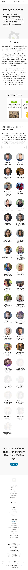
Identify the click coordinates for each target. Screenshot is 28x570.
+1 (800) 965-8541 (14, 550)
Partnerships (14, 525)
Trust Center (23, 562)
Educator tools (14, 491)
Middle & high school (14, 489)
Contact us (14, 515)
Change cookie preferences (14, 565)
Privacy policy (4, 562)
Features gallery (14, 493)
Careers (14, 529)
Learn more (14, 464)
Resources (14, 502)
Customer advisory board (14, 527)
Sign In (15, 1)
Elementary (14, 487)
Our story (14, 521)
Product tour (14, 495)
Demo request (21, 1)
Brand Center (14, 533)
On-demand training (14, 513)
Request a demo (14, 497)
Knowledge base (14, 509)
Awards (14, 523)
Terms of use (10, 562)
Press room (14, 531)
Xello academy (14, 511)
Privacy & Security (16, 562)
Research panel (14, 535)
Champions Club (14, 537)
